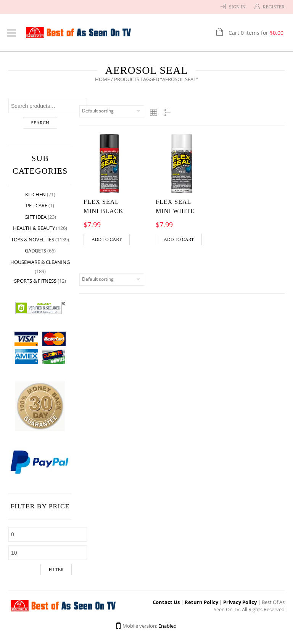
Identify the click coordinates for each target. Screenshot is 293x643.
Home (102, 79)
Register (274, 7)
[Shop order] (111, 111)
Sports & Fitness (35, 280)
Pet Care (36, 205)
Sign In (237, 7)
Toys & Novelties (32, 239)
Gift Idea (35, 216)
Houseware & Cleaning (40, 262)
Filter (56, 569)
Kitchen (35, 194)
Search (40, 122)
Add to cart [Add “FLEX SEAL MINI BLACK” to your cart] (107, 239)
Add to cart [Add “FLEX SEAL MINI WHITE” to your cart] (179, 239)
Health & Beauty (34, 228)
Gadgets (35, 250)
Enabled (167, 625)
